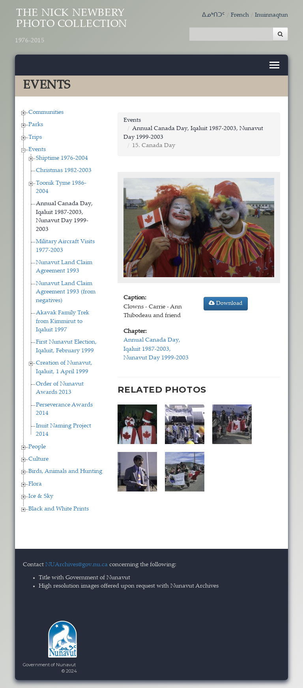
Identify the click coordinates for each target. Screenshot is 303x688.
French (240, 15)
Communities (46, 112)
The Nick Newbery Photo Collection (71, 26)
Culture (38, 459)
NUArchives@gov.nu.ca (76, 565)
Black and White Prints (58, 509)
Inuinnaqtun (271, 15)
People (37, 447)
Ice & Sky (40, 496)
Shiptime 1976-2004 (62, 158)
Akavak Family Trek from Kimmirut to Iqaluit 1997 (62, 321)
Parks (35, 125)
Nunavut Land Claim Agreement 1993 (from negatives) (65, 292)
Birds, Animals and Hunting (65, 471)
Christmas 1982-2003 (64, 171)
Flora (35, 484)
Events (37, 150)
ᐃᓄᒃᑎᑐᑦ (213, 15)
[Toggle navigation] (274, 65)
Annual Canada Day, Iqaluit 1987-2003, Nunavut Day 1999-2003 (156, 349)
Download (226, 303)
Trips (35, 137)
